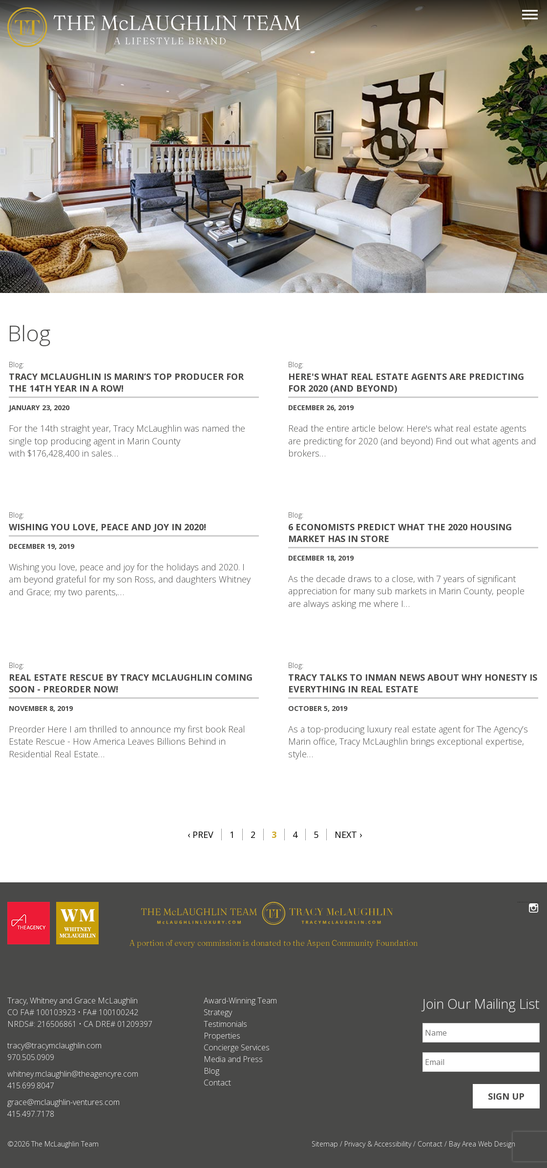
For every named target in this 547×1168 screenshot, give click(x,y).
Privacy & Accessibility (377, 1143)
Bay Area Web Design (482, 1143)
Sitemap (325, 1143)
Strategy (218, 1012)
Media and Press (233, 1059)
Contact (217, 1082)
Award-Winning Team (240, 1000)
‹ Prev (200, 834)
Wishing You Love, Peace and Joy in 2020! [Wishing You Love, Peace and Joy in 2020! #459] (107, 527)
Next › (348, 834)
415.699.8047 (30, 1085)
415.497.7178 (30, 1113)
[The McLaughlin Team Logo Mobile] (153, 27)
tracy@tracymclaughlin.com (54, 1045)
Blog (211, 1070)
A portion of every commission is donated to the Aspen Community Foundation (273, 943)
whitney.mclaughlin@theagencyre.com (72, 1073)
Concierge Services (237, 1047)
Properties (222, 1035)
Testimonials (225, 1024)
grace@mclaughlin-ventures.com (63, 1102)
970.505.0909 (30, 1057)
